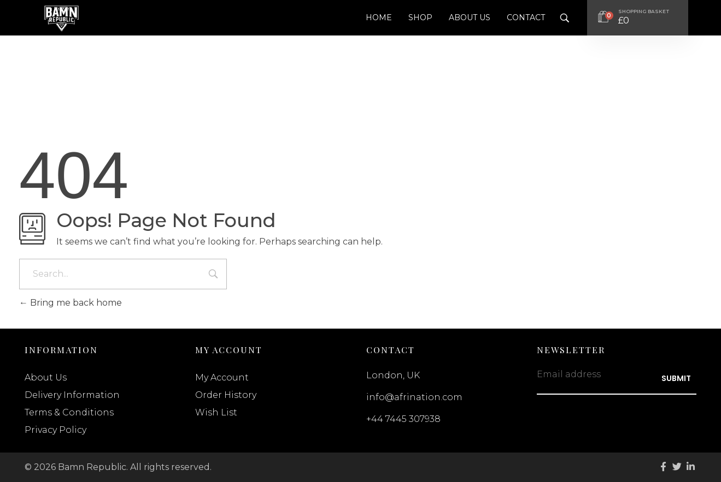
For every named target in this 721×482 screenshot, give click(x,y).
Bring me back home (70, 302)
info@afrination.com (414, 397)
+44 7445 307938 (403, 419)
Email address (569, 374)
